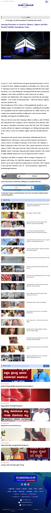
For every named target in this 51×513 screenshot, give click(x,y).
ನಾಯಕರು (15, 491)
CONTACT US (24, 494)
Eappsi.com (40, 509)
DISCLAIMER (35, 496)
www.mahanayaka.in (14, 509)
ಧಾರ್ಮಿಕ (40, 488)
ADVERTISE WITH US (26, 496)
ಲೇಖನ (35, 488)
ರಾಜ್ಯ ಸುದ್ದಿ (18, 488)
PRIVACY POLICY (33, 494)
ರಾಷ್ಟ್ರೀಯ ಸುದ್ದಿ (11, 488)
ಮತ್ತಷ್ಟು (46, 365)
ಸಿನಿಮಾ (35, 491)
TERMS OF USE (16, 496)
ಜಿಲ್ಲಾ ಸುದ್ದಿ (24, 488)
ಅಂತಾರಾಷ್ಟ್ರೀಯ (29, 491)
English (41, 491)
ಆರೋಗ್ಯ (9, 491)
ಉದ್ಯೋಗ (30, 488)
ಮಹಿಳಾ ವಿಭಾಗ (21, 491)
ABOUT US (17, 494)
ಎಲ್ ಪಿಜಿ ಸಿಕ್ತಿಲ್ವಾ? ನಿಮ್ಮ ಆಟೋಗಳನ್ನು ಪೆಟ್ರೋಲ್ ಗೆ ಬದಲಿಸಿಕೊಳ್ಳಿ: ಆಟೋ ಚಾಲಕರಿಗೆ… (29, 20)
